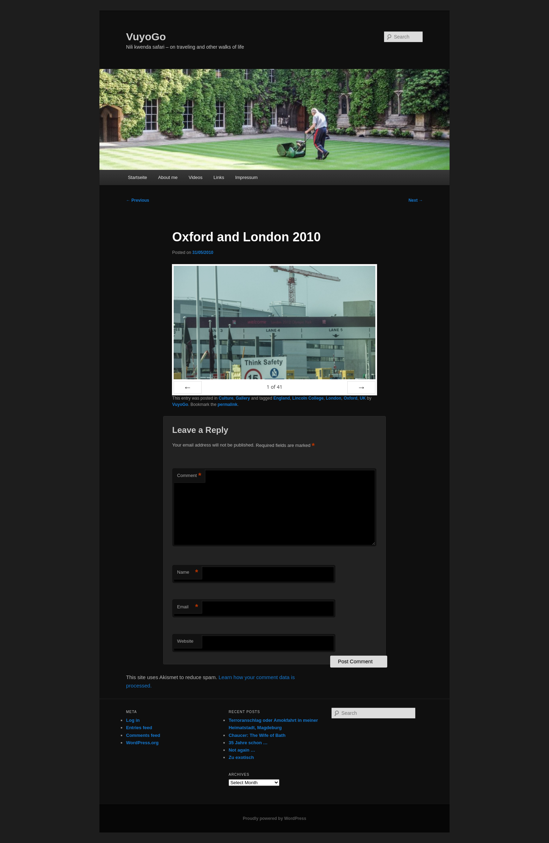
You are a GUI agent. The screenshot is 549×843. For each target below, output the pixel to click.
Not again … (242, 750)
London (333, 398)
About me (168, 177)
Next (416, 200)
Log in (133, 720)
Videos (196, 177)
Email (187, 607)
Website (185, 641)
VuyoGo (146, 36)
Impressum (246, 177)
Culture (226, 398)
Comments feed (143, 735)
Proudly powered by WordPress (274, 818)
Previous (137, 200)
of (274, 387)
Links (219, 177)
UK (363, 398)
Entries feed (139, 727)
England (281, 398)
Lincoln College (308, 398)
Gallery (243, 398)
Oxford (350, 398)
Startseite (137, 177)
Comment (189, 476)
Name (187, 572)
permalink (227, 404)
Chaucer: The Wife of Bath (257, 735)
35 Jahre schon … (248, 742)
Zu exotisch (241, 757)
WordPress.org (142, 742)
